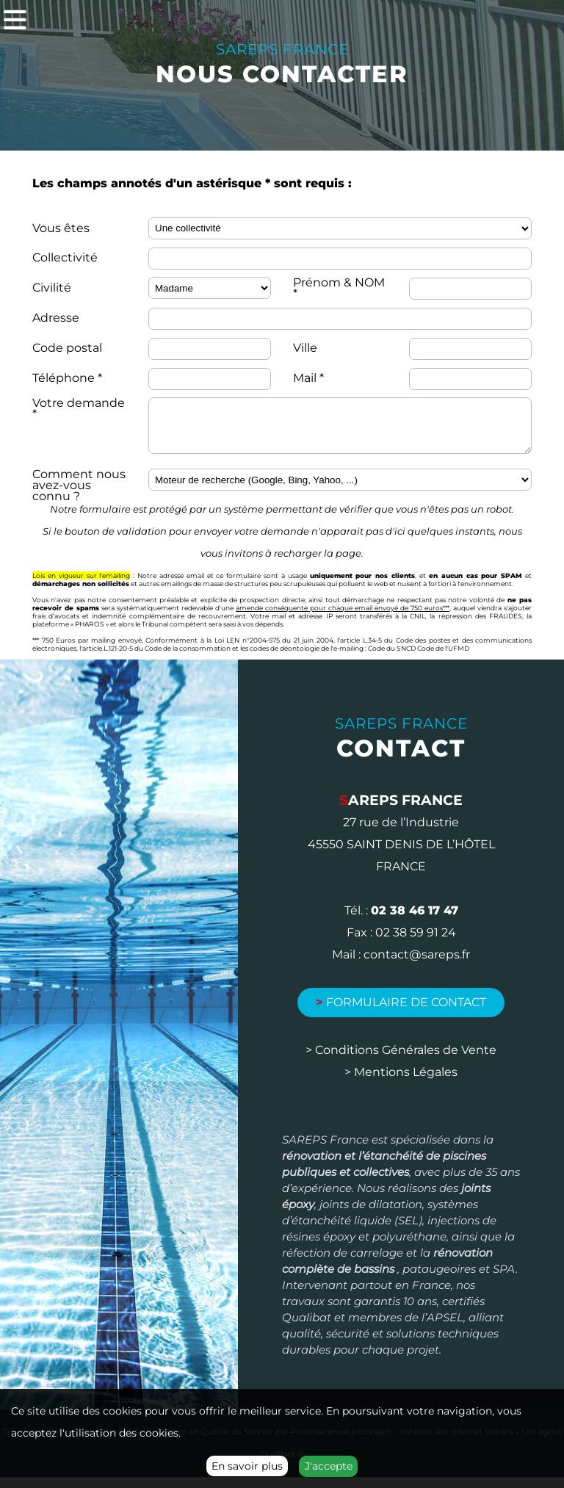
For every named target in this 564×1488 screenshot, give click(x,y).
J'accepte (328, 1466)
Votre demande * (78, 408)
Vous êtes (61, 228)
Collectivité (65, 257)
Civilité (51, 287)
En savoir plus (247, 1466)
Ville (305, 347)
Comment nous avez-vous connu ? (79, 496)
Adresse (55, 317)
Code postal (67, 347)
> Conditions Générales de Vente (401, 1061)
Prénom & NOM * (339, 288)
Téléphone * (67, 377)
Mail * (308, 377)
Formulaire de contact (401, 1013)
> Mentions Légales (401, 1083)
